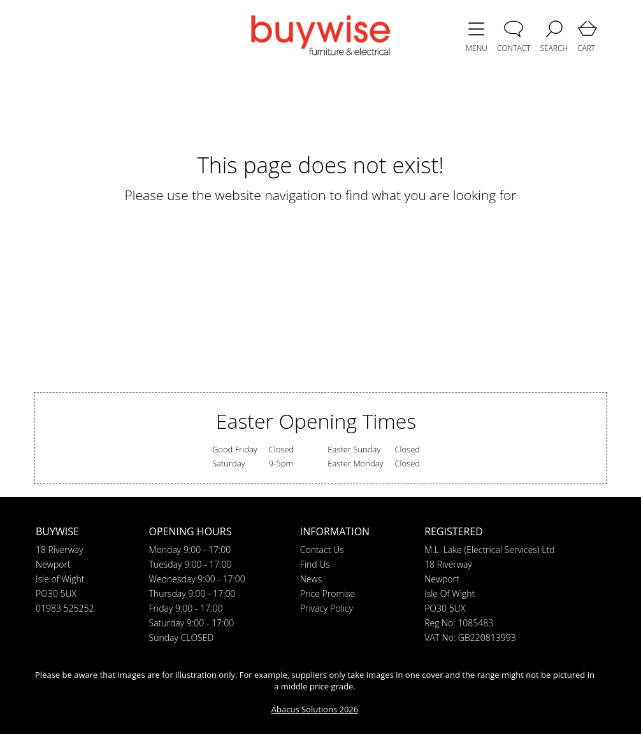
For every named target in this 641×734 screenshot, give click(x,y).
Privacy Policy (326, 608)
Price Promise (327, 593)
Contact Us (322, 549)
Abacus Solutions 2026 (314, 709)
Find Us (315, 564)
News (311, 579)
